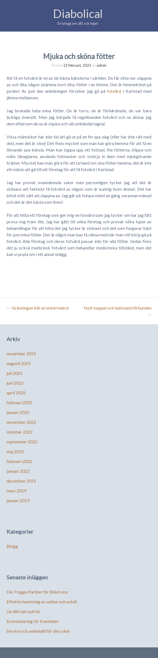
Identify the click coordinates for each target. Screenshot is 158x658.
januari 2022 (18, 471)
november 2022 (21, 422)
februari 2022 (19, 461)
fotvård (114, 91)
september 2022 (22, 441)
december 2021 (21, 480)
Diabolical (78, 13)
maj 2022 (15, 451)
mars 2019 (16, 490)
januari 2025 (18, 412)
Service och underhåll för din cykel (38, 631)
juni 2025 (15, 382)
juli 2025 (15, 373)
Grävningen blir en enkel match (38, 307)
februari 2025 (19, 402)
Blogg (12, 546)
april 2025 (16, 392)
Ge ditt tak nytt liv (23, 611)
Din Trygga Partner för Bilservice (37, 591)
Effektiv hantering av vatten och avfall (42, 601)
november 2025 (21, 353)
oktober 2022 (20, 431)
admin (101, 65)
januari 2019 (18, 500)
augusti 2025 (19, 363)
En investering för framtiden (32, 621)
